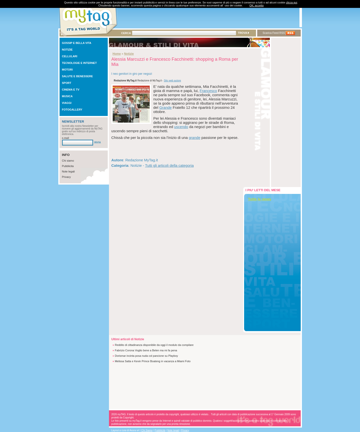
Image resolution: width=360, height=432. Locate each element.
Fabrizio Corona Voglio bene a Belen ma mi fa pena (146, 350)
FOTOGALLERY (72, 109)
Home (117, 54)
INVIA (97, 142)
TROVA (243, 32)
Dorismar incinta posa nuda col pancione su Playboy (146, 355)
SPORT (66, 82)
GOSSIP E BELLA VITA (76, 42)
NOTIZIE (67, 49)
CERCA (126, 33)
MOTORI (67, 69)
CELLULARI (69, 56)
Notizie (129, 54)
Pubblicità (160, 430)
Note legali (68, 171)
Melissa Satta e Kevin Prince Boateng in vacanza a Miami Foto (153, 361)
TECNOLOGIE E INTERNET (79, 62)
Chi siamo (68, 160)
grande (194, 137)
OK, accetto (257, 5)
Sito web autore (172, 80)
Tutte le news (259, 199)
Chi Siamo (147, 430)
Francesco (208, 91)
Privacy (66, 176)
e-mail (65, 138)
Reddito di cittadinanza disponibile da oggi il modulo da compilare (154, 344)
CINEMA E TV (71, 89)
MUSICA (67, 96)
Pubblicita (68, 166)
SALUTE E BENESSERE (77, 76)
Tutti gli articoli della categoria (169, 165)
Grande (165, 107)
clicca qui (291, 2)
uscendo (181, 127)
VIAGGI (67, 102)
